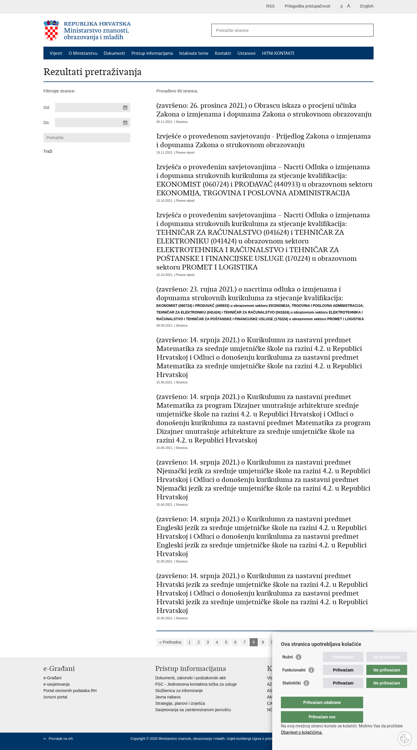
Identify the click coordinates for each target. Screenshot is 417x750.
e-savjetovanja (56, 684)
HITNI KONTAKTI (278, 53)
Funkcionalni (294, 681)
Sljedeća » (280, 642)
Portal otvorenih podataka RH (70, 690)
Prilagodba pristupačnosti (307, 6)
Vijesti (56, 53)
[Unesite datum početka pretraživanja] (92, 107)
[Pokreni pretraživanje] (367, 30)
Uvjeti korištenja (239, 739)
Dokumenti (114, 53)
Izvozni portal (55, 697)
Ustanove (246, 53)
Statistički (291, 694)
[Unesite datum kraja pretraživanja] (92, 122)
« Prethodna (170, 642)
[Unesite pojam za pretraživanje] (286, 30)
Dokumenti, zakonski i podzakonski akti (190, 678)
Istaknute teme (194, 53)
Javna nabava (167, 697)
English (367, 6)
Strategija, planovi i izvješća (180, 703)
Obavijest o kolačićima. (302, 732)
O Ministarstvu (83, 53)
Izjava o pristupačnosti (269, 739)
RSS (270, 6)
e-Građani (52, 678)
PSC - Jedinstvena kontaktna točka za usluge (196, 684)
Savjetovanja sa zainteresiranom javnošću (193, 709)
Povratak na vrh (61, 739)
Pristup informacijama (152, 53)
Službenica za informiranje (179, 690)
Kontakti (223, 53)
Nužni (287, 668)
